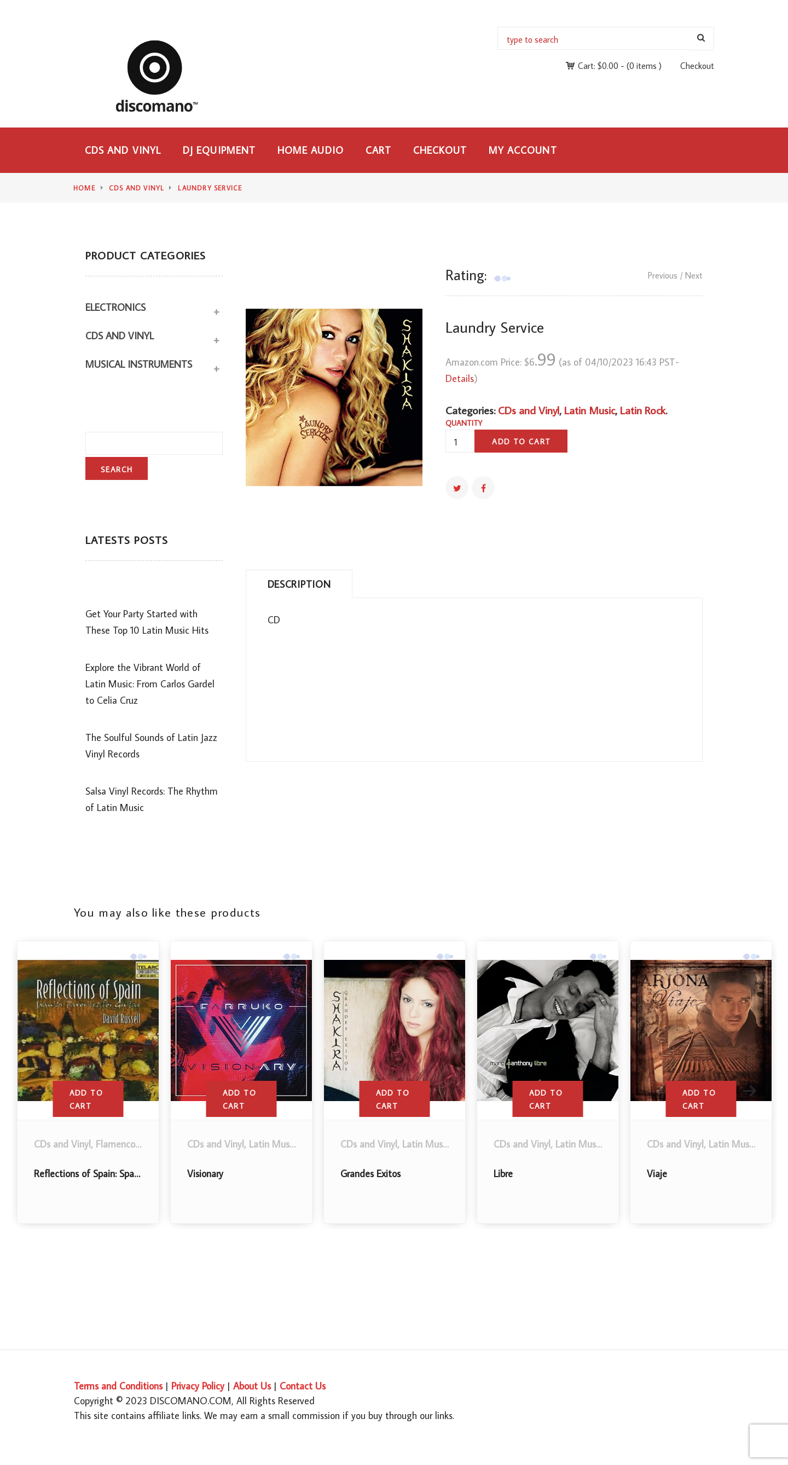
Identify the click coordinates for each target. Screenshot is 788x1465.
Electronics (115, 307)
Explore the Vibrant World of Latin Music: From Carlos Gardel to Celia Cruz (150, 684)
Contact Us (303, 1386)
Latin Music (589, 410)
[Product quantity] (459, 442)
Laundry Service (210, 188)
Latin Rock (642, 410)
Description (299, 584)
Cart (378, 150)
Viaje (657, 1173)
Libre (503, 1173)
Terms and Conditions (118, 1386)
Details (459, 378)
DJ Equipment (219, 150)
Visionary (205, 1173)
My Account (523, 150)
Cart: (598, 65)
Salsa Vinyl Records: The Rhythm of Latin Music (151, 799)
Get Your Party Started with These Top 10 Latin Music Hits (146, 621)
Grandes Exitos (370, 1173)
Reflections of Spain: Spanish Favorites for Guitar (132, 1173)
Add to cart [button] (86, 1099)
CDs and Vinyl (123, 150)
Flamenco (115, 1144)
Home (84, 188)
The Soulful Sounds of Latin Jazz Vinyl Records (151, 745)
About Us (252, 1386)
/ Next (691, 275)
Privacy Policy (197, 1386)
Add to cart (521, 442)
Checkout (697, 65)
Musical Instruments (138, 364)
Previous (662, 275)
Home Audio (310, 150)
